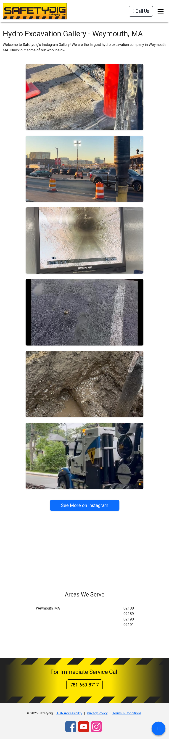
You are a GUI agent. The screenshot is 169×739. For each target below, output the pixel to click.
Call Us (141, 11)
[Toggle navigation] (160, 11)
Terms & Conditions (126, 713)
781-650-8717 (84, 685)
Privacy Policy (97, 713)
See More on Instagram (84, 505)
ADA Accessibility (69, 713)
